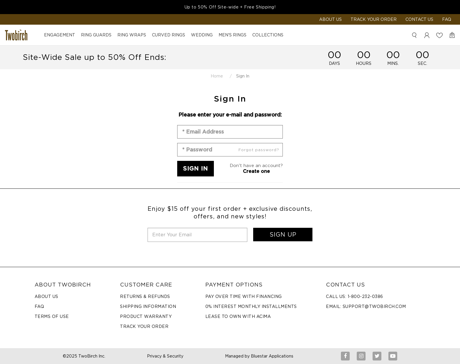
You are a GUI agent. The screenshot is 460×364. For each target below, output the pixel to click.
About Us (46, 296)
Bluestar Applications (272, 356)
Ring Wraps (131, 35)
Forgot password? (259, 150)
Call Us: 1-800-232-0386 (354, 296)
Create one (256, 171)
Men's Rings (232, 35)
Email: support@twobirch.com (366, 306)
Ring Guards (96, 35)
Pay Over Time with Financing (243, 296)
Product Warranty (146, 316)
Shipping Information (148, 306)
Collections (267, 35)
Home (217, 76)
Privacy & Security (165, 356)
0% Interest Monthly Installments (251, 306)
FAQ (446, 19)
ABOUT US (330, 19)
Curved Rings (168, 35)
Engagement (59, 35)
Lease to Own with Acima (238, 316)
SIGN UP (283, 234)
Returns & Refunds (145, 296)
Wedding (202, 35)
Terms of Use (52, 316)
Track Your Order (374, 19)
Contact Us (419, 19)
